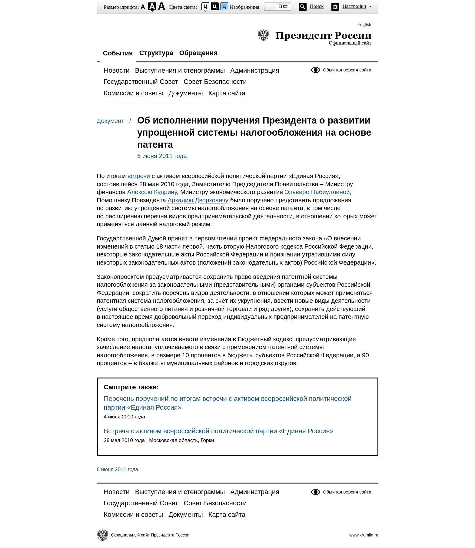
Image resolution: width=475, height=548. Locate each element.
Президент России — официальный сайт (314, 37)
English (364, 24)
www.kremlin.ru (364, 535)
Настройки (354, 6)
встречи (139, 176)
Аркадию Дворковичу (198, 200)
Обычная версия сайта (347, 69)
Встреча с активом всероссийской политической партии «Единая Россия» (219, 431)
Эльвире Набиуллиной (317, 192)
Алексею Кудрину (152, 192)
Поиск (317, 6)
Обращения (198, 53)
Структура (156, 53)
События (118, 53)
